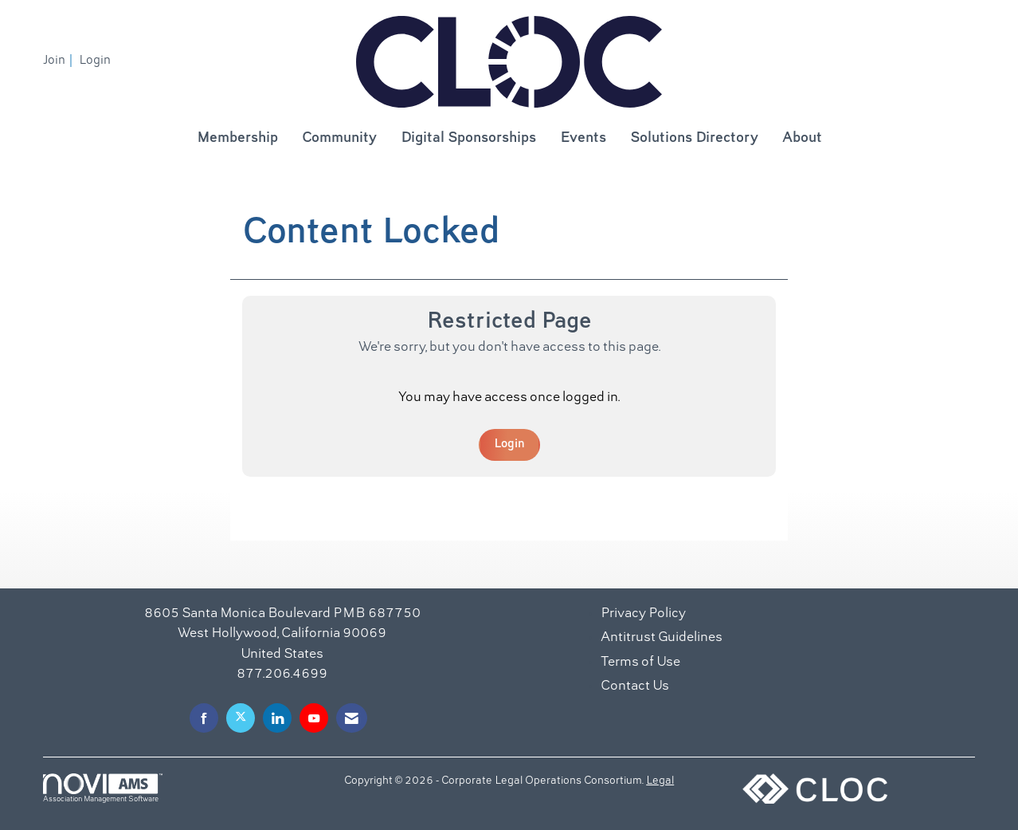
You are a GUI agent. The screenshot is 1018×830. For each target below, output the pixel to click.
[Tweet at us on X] (240, 718)
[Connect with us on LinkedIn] (277, 718)
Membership (237, 138)
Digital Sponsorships (468, 138)
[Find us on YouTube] (314, 718)
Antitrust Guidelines (661, 638)
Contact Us (635, 686)
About (802, 138)
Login (509, 444)
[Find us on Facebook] (204, 718)
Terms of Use (640, 662)
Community (339, 138)
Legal (660, 781)
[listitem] (59, 60)
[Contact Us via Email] (351, 718)
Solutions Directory (694, 138)
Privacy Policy (643, 614)
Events (583, 138)
